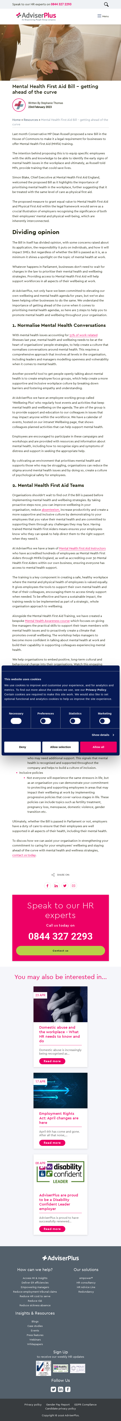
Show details (100, 734)
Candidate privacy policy (60, 1408)
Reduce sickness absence (35, 1305)
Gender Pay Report (58, 1404)
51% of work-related (83, 335)
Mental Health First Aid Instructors (82, 548)
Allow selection (60, 747)
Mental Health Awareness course (47, 621)
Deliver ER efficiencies (35, 1282)
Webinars (35, 1339)
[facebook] (67, 1389)
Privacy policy (33, 1404)
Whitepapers (35, 1344)
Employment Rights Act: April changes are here (60, 1111)
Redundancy (86, 1291)
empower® (86, 1278)
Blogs (35, 1321)
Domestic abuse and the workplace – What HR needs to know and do (60, 1026)
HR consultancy (86, 1282)
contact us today (24, 855)
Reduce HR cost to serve (35, 1296)
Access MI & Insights (35, 1278)
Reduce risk (35, 1300)
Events (35, 1330)
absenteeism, (51, 509)
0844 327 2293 (61, 4)
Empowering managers (35, 1287)
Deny (22, 747)
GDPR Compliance (85, 1404)
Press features (35, 1335)
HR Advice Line (86, 1287)
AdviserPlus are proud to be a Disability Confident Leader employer (60, 1194)
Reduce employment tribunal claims (35, 1291)
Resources (31, 120)
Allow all (98, 747)
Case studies (35, 1325)
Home (16, 120)
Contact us (60, 950)
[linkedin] (60, 1389)
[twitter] (53, 1389)
